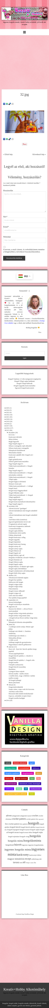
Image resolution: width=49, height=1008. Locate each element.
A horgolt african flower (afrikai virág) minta (23, 618)
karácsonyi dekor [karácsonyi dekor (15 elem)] (35, 855)
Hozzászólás (8, 190)
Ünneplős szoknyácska (16, 665)
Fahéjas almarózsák (15, 535)
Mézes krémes (13, 439)
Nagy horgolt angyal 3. (16, 470)
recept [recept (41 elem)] (28, 858)
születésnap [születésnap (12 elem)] (35, 859)
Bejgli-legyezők (14, 441)
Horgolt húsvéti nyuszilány (17, 667)
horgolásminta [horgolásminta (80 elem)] (32, 840)
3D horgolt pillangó (15, 680)
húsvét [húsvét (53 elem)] (17, 844)
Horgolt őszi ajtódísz (15, 580)
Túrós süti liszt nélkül (15, 595)
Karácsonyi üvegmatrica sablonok (19, 526)
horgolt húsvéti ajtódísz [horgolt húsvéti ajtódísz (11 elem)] (28, 827)
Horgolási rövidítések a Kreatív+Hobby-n (22, 558)
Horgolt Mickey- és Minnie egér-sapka (21, 566)
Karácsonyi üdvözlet (15, 437)
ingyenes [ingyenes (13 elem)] (25, 845)
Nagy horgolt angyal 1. (16, 504)
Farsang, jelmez (10, 768)
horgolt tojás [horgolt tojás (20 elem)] (38, 832)
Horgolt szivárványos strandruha (19, 604)
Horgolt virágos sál (15, 593)
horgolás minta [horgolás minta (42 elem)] (15, 840)
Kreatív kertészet (21, 778)
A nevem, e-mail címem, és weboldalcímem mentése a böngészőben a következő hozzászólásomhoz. (24, 250)
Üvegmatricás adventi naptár (18, 524)
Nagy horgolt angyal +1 (16, 444)
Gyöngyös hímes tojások (16, 671)
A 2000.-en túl (13, 640)
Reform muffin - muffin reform (18, 674)
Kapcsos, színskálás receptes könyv (20, 696)
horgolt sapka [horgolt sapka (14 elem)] (34, 830)
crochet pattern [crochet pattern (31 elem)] (19, 819)
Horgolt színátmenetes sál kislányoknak (21, 571)
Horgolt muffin (13, 662)
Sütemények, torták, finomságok (29, 784)
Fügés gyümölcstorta (15, 459)
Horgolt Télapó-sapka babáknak (24, 381)
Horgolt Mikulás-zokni (16, 493)
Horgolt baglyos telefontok (17, 482)
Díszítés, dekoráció (20, 763)
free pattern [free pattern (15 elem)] (24, 824)
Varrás (32, 794)
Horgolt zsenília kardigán (17, 698)
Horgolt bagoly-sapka (15, 564)
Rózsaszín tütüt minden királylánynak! (21, 694)
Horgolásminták (27, 773)
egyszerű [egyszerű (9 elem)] (41, 819)
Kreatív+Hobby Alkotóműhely (25, 989)
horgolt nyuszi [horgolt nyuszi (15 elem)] (25, 830)
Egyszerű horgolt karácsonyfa (24, 388)
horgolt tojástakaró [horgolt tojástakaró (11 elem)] (14, 836)
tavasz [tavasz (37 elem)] (16, 862)
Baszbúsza (12, 669)
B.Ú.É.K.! (12, 435)
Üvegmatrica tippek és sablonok (15, 794)
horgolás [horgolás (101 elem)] (35, 836)
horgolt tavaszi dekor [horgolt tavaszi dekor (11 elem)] (25, 832)
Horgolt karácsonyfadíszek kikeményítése (22, 502)
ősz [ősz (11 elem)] (35, 863)
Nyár (32, 778)
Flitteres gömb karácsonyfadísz (18, 461)
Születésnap (9, 789)
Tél (26, 789)
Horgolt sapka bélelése (16, 531)
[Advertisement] (24, 61)
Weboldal (7, 237)
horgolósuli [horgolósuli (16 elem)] (10, 845)
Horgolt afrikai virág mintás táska (19, 616)
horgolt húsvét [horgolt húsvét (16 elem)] (15, 827)
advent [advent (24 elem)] (9, 815)
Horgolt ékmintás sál (15, 560)
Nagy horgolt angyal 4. (16, 464)
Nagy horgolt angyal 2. (16, 499)
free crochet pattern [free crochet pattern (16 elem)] (12, 824)
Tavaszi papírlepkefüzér (16, 654)
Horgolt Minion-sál (15, 551)
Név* (5, 217)
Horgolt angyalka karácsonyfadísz (24, 386)
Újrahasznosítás (36, 789)
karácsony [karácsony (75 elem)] (22, 854)
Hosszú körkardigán (15, 602)
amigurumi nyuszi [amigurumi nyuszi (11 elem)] (25, 816)
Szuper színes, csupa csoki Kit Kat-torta (21, 689)
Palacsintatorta (13, 589)
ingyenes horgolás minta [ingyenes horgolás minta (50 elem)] (17, 849)
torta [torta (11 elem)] (21, 863)
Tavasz (19, 789)
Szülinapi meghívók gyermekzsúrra (20, 642)
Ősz (38, 778)
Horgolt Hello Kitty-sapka (17, 573)
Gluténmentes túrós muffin (17, 533)
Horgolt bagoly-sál (15, 553)
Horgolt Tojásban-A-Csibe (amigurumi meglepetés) (24, 379)
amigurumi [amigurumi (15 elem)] (16, 816)
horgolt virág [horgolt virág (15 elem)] (24, 836)
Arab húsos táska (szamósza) (18, 520)
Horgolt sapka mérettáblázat (18, 569)
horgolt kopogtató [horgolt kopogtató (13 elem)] (13, 830)
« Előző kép (8, 154)
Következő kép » (39, 154)
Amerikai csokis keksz (16, 692)
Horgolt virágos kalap (15, 586)
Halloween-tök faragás (16, 582)
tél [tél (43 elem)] (24, 862)
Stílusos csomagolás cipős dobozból (20, 446)
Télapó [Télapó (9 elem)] (28, 862)
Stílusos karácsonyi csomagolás (19, 448)
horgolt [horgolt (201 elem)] (33, 823)
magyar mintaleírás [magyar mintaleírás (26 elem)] (15, 859)
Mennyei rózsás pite (15, 484)
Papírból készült (10, 784)
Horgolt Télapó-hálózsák (24, 383)
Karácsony (8, 778)
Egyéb (32, 763)
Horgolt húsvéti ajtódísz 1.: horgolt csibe (21, 660)
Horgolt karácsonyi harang (17, 544)
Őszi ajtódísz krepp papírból (18, 598)
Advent (7, 763)
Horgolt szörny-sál (15, 546)
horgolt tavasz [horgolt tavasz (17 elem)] (13, 832)
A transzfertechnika (15, 529)
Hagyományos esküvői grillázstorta (20, 645)
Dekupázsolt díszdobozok (17, 450)
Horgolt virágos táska (15, 584)
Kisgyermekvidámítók (16, 687)
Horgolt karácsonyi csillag (17, 537)
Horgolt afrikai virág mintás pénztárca (21, 613)
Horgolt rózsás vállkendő (17, 591)
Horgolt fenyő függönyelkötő (18, 491)
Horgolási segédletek (12, 773)
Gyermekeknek (24, 768)
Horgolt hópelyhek (15, 542)
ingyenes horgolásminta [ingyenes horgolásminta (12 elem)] (35, 845)
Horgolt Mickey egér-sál (16, 555)
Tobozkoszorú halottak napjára (18, 578)
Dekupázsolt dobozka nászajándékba (20, 622)
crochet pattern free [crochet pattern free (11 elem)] (32, 819)
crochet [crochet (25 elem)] (35, 815)
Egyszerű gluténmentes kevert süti (19, 522)
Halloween (36, 768)
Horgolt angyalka (14, 540)
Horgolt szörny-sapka (15, 549)
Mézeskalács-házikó (15, 453)
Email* (6, 227)
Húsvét (38, 773)
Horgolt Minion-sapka (16, 562)
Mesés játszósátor (14, 683)
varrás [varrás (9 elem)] (31, 862)
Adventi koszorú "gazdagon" (18, 508)
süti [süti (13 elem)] (40, 859)
